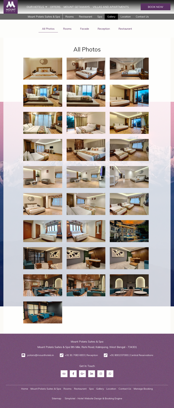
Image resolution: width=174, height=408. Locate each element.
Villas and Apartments (111, 7)
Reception (104, 28)
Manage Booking (143, 388)
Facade (84, 28)
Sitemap (56, 398)
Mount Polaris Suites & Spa (44, 16)
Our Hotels (37, 6)
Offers (55, 7)
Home (24, 388)
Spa (99, 16)
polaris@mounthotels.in (40, 355)
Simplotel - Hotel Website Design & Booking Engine (93, 398)
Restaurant (85, 16)
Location (125, 16)
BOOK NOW (155, 7)
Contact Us (142, 16)
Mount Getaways (77, 7)
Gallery (111, 16)
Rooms (69, 16)
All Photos (48, 28)
